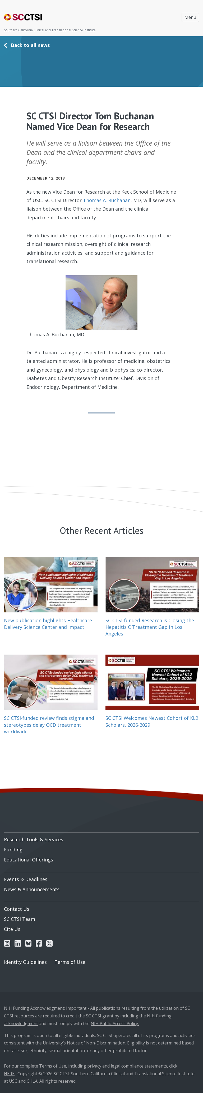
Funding (13, 849)
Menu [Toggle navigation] (190, 17)
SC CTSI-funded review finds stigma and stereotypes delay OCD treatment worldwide (49, 724)
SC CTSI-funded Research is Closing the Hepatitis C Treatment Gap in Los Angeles (149, 627)
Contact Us (16, 909)
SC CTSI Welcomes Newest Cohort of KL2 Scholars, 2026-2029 (151, 721)
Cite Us (12, 929)
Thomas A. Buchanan (107, 200)
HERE (9, 1074)
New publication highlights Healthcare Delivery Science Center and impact (48, 623)
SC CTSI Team (19, 919)
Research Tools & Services (33, 839)
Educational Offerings (28, 859)
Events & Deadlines (25, 879)
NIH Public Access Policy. (115, 1023)
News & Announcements (31, 889)
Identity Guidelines (25, 962)
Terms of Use (69, 962)
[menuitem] (101, 838)
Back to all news (30, 45)
